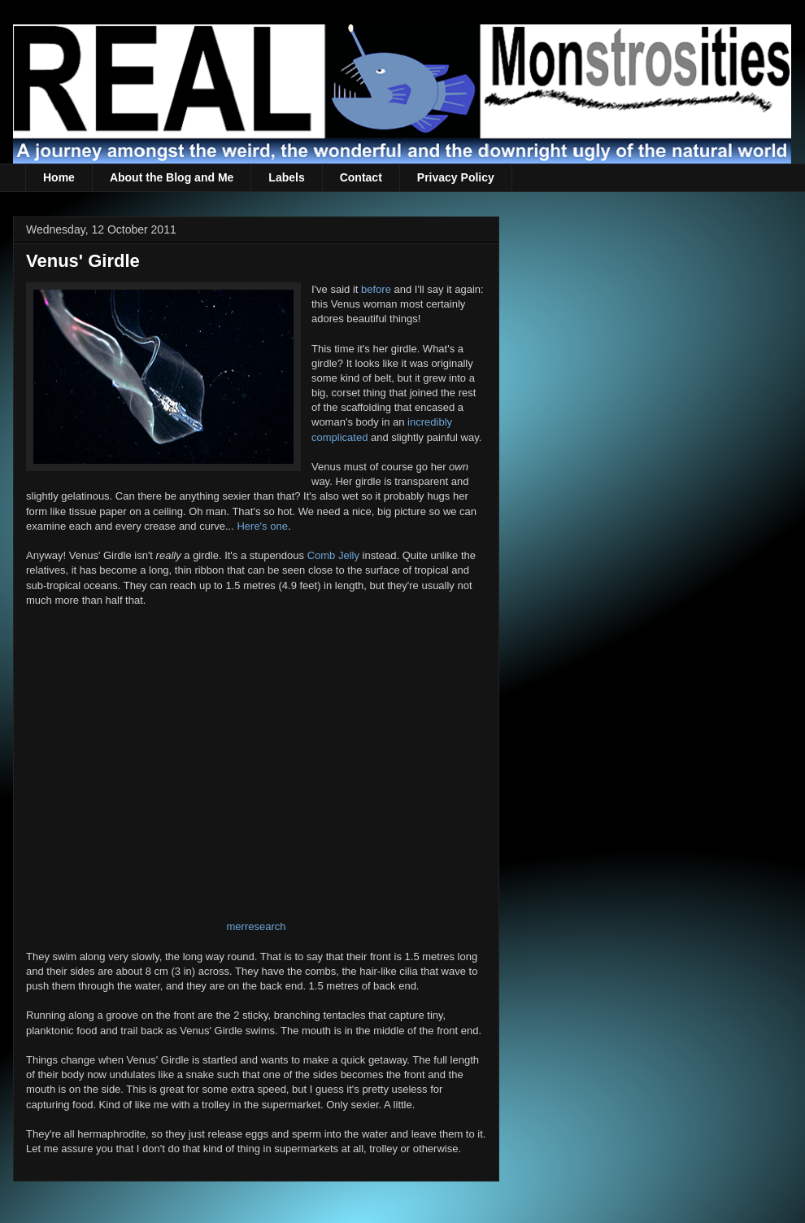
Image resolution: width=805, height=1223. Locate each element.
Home (59, 177)
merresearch (256, 926)
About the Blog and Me (171, 177)
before (376, 289)
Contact (361, 177)
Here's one (262, 526)
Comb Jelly (333, 555)
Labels (286, 177)
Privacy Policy (455, 177)
